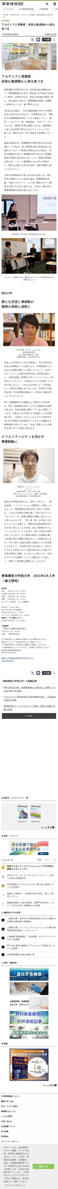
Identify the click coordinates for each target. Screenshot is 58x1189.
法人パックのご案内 (9, 1106)
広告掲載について (8, 1126)
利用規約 (4, 1136)
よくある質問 (6, 1116)
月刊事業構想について (10, 1096)
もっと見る (29, 716)
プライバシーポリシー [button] (14, 1185)
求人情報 (4, 1131)
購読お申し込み (7, 1101)
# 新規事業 (43, 9)
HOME (5, 15)
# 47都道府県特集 (26, 9)
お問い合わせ (6, 1121)
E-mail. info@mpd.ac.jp (11, 650)
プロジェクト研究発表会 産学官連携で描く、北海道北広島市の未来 (30, 698)
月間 (54, 860)
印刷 (46, 39)
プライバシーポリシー (10, 1141)
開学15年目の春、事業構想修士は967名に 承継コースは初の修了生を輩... (30, 689)
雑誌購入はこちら (8, 1111)
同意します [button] (43, 1166)
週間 (47, 860)
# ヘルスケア (9, 9)
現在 (39, 860)
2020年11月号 (14, 15)
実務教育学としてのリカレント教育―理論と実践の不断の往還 (29, 708)
